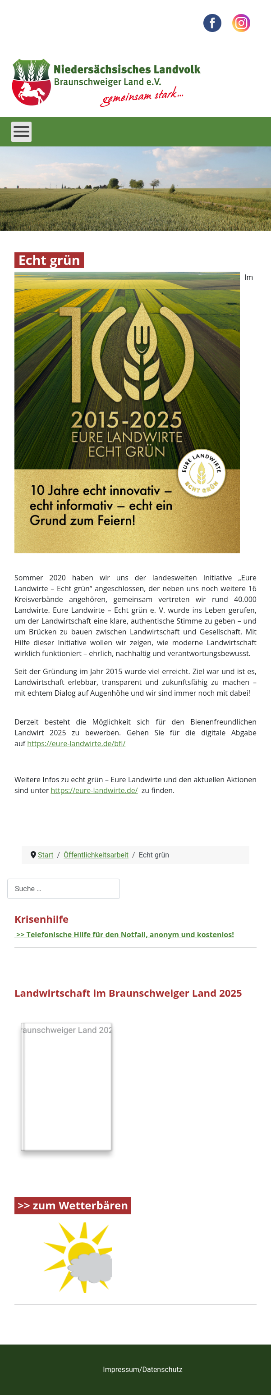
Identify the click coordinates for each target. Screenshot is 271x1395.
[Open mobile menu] (21, 132)
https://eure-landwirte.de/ (94, 790)
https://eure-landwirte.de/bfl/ (76, 743)
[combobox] (63, 889)
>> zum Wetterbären (73, 1205)
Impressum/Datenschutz (142, 1369)
